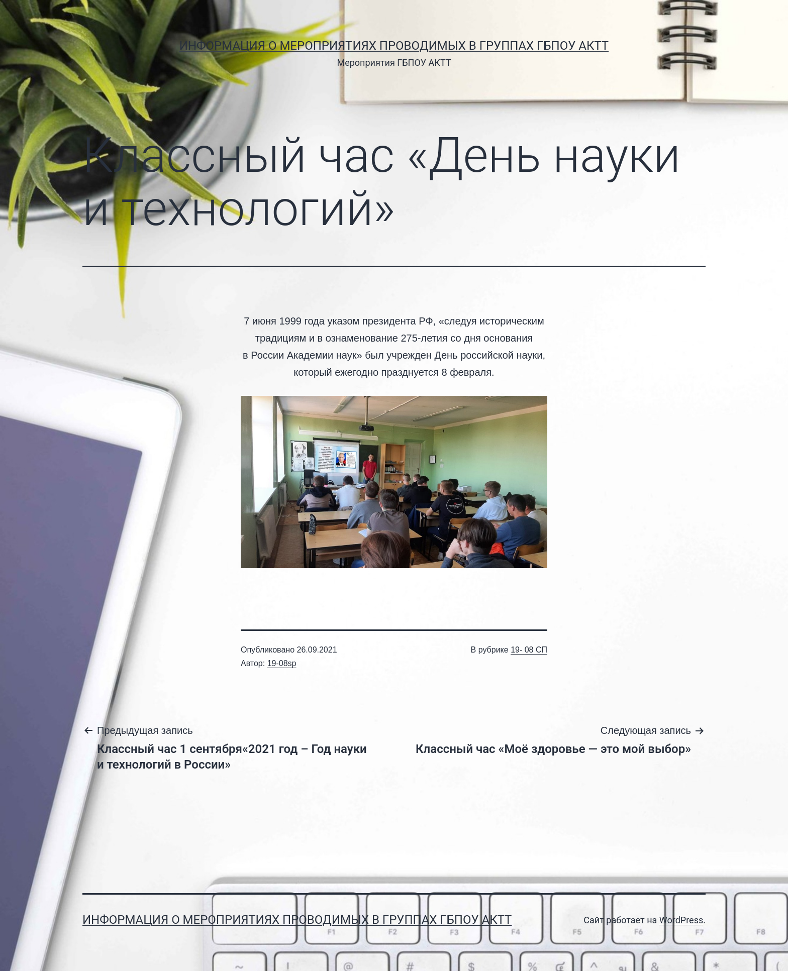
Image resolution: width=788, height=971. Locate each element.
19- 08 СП (529, 649)
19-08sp (282, 663)
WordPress (681, 920)
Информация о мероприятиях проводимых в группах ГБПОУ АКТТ (394, 46)
